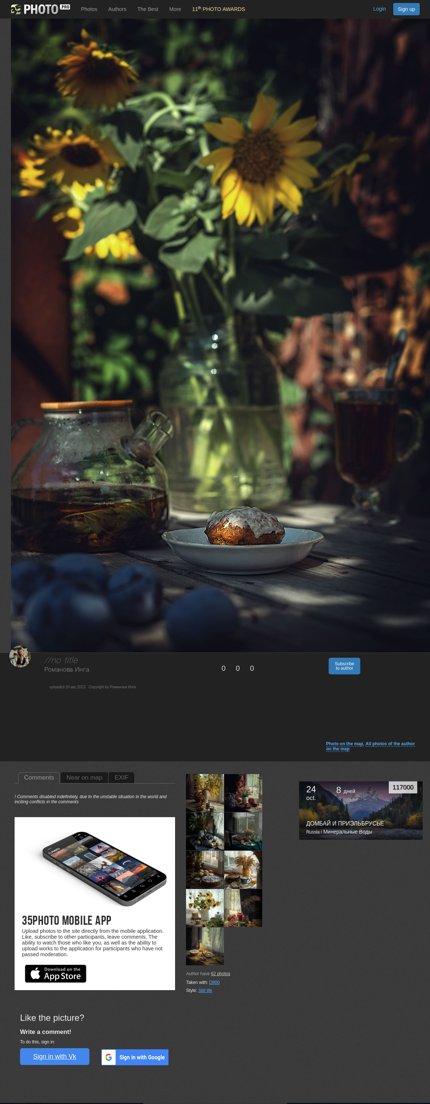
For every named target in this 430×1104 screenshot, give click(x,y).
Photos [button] (89, 9)
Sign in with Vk (54, 1056)
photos (220, 973)
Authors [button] (117, 9)
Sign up (406, 9)
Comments (39, 777)
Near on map (84, 777)
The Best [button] (147, 9)
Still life (205, 990)
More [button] (175, 9)
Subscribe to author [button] (344, 666)
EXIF (121, 777)
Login (379, 9)
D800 (214, 982)
